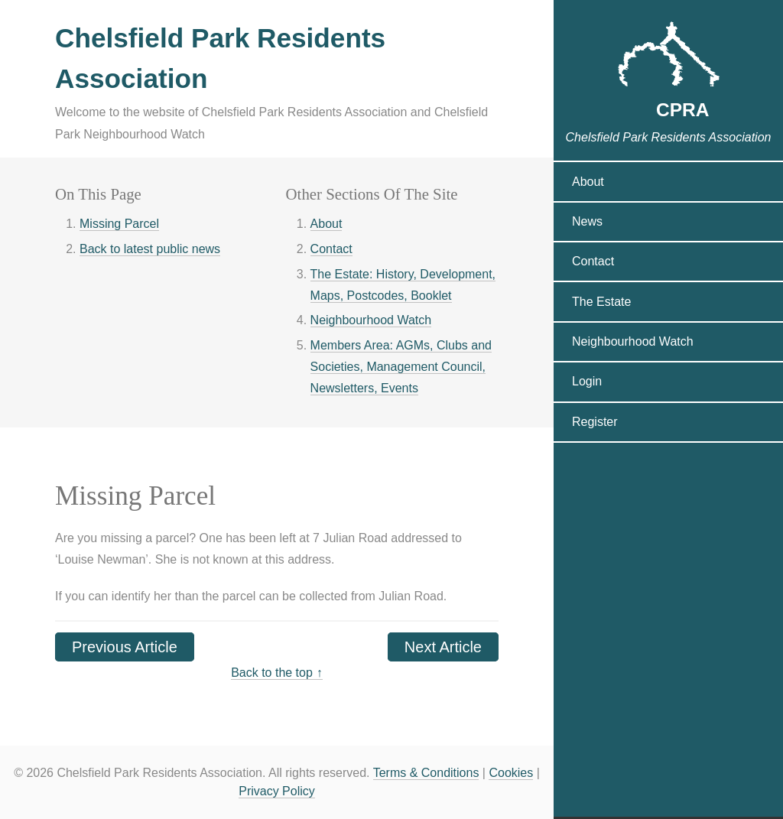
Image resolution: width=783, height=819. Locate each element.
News (587, 225)
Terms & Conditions (426, 772)
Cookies (511, 772)
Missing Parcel (119, 223)
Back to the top (272, 672)
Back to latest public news (150, 248)
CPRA (668, 110)
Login (587, 385)
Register (595, 425)
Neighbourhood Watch (371, 320)
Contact (331, 248)
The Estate (601, 305)
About (326, 223)
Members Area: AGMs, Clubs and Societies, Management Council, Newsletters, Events (401, 367)
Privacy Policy (277, 791)
